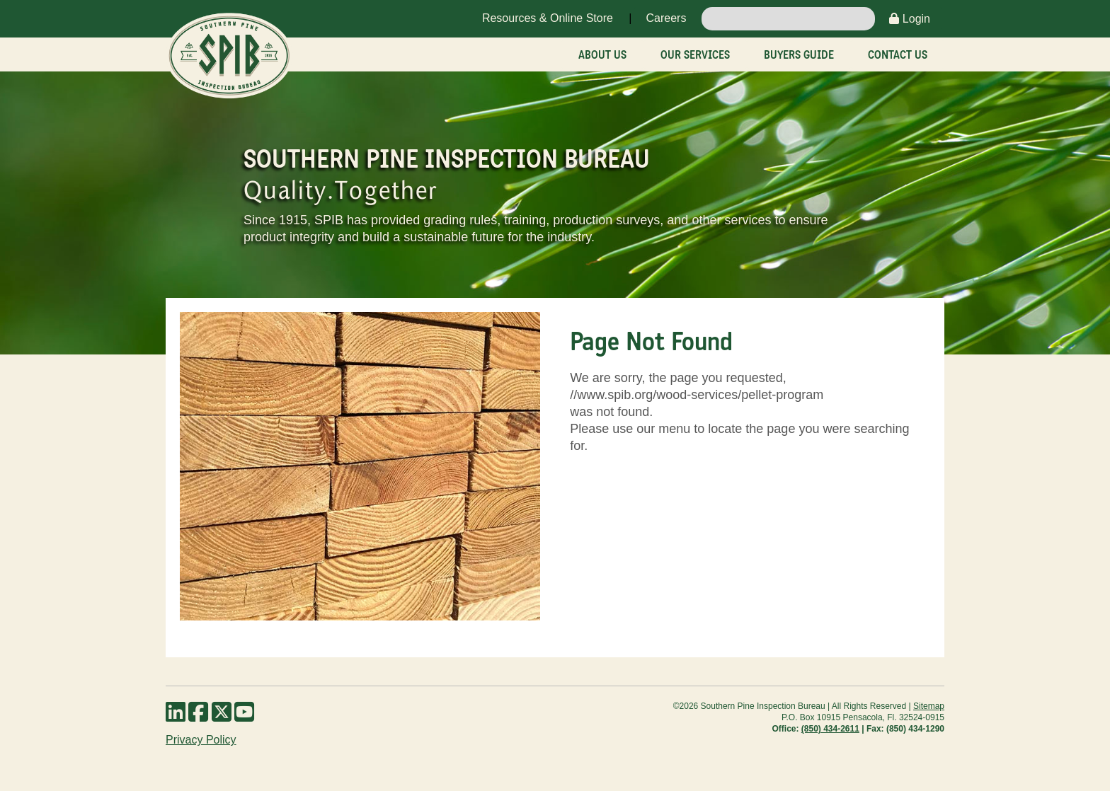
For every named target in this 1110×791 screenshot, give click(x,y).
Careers (666, 18)
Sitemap (928, 706)
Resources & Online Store (547, 18)
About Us (602, 54)
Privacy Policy (201, 740)
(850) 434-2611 (830, 729)
